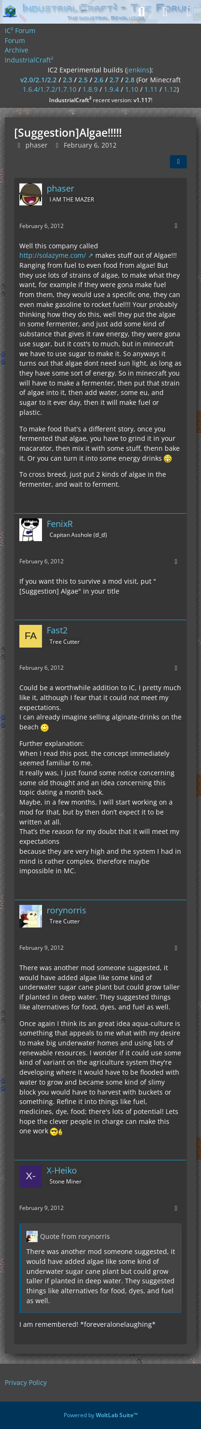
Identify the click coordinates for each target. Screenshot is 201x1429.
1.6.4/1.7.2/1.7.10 (49, 89)
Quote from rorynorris (75, 1236)
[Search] (141, 11)
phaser (36, 144)
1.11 (151, 89)
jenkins (138, 69)
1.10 (131, 89)
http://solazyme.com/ (52, 255)
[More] (176, 226)
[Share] (178, 161)
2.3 (67, 79)
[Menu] (188, 11)
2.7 (114, 79)
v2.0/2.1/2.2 (38, 79)
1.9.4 (111, 89)
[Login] (165, 12)
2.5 (83, 79)
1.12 (170, 89)
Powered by (101, 1415)
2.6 (98, 79)
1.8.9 (90, 89)
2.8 (129, 79)
